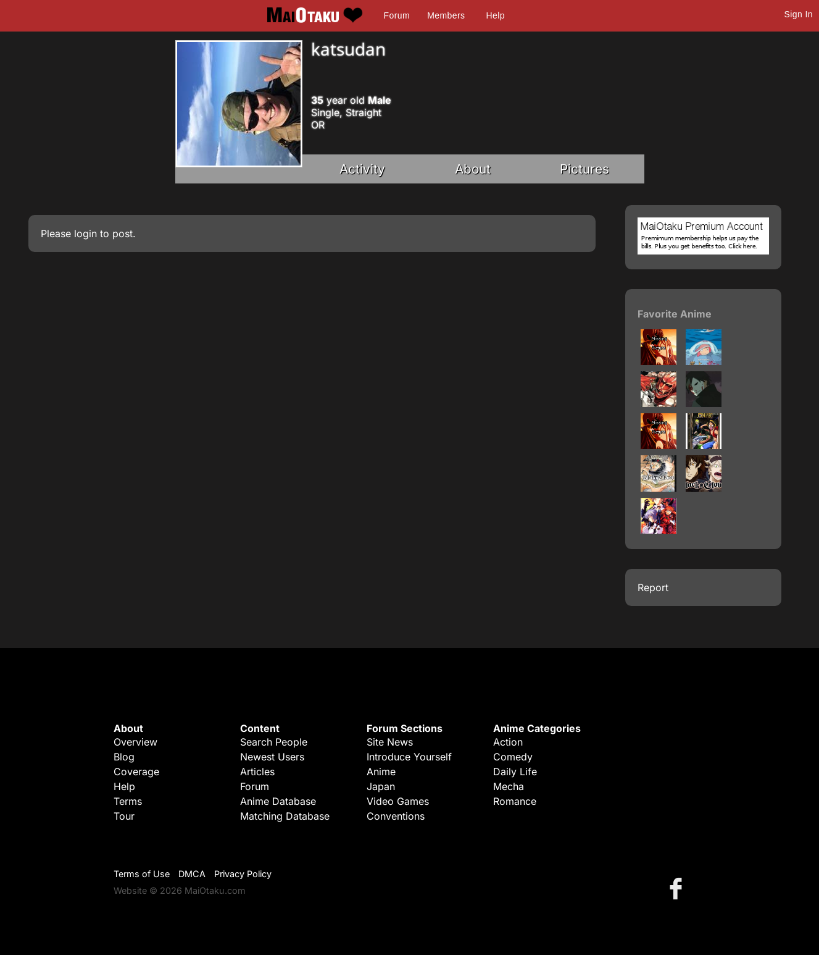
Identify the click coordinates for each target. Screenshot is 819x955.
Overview (135, 742)
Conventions (396, 816)
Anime (381, 771)
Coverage (136, 771)
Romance (514, 801)
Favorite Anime (675, 314)
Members (446, 15)
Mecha (508, 786)
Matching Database (285, 816)
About (473, 169)
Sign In (798, 14)
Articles (257, 771)
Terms (128, 801)
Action (508, 742)
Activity (362, 169)
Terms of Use (142, 874)
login (85, 233)
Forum (397, 15)
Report (653, 587)
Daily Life (515, 771)
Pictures (584, 169)
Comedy (513, 757)
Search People (273, 742)
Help (495, 15)
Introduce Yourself (409, 757)
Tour (124, 816)
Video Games (398, 801)
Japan (381, 786)
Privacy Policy (243, 874)
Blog (124, 757)
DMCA (192, 874)
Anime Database (278, 801)
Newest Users (272, 757)
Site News (390, 742)
